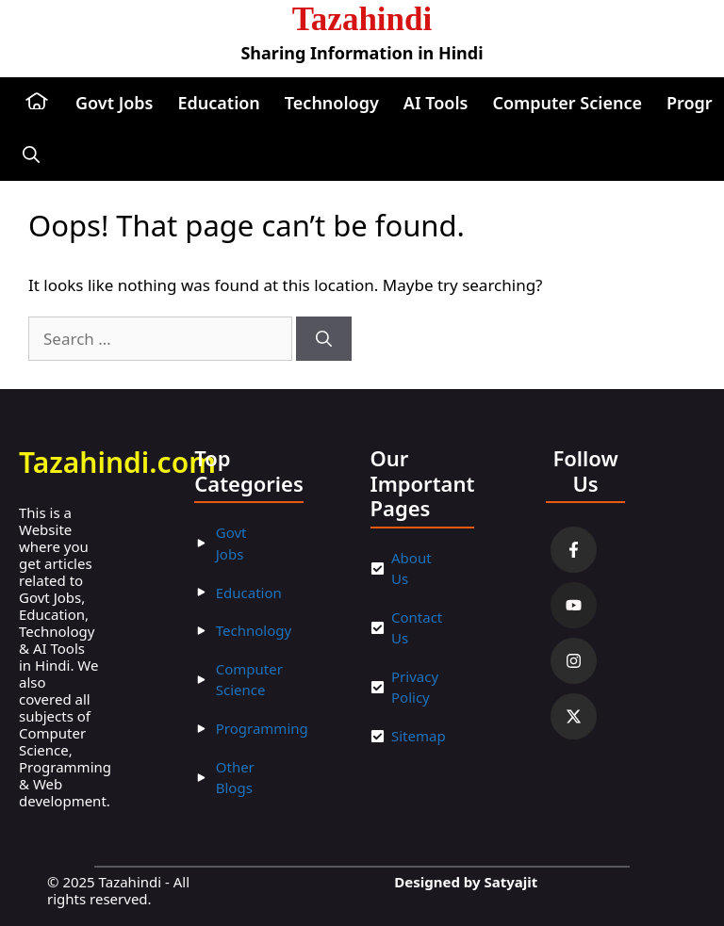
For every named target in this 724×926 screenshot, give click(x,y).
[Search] (324, 339)
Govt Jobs (114, 102)
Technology (332, 102)
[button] (31, 155)
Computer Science (567, 102)
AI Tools (436, 102)
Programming (262, 728)
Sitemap (418, 735)
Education (218, 102)
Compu (240, 668)
